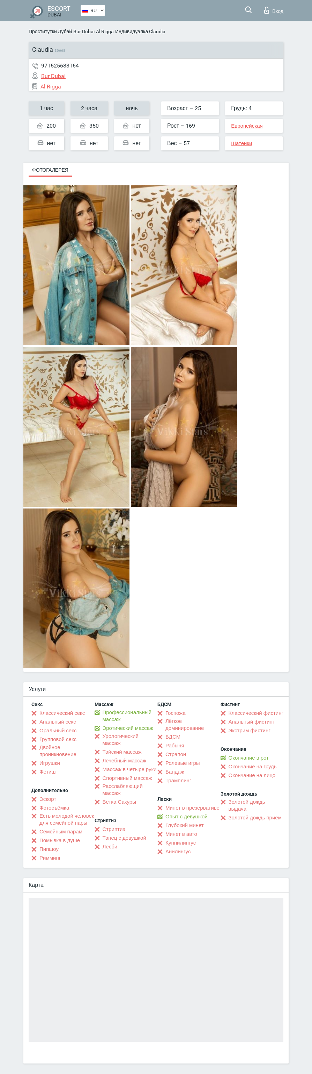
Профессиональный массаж (127, 716)
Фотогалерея (50, 170)
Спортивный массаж (127, 778)
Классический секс (62, 713)
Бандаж (174, 772)
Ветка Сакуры (119, 802)
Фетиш (47, 772)
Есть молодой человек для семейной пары (66, 819)
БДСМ (172, 737)
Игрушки (49, 763)
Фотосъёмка (54, 808)
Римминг (50, 858)
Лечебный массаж (125, 761)
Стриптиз (114, 829)
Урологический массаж (121, 739)
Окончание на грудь (253, 766)
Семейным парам (60, 831)
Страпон (175, 754)
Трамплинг (178, 780)
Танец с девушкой (124, 838)
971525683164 (60, 65)
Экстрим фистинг (249, 730)
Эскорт (47, 799)
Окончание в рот (249, 758)
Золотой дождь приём (255, 818)
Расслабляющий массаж (123, 789)
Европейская (246, 126)
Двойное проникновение (57, 751)
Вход (273, 10)
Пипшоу (49, 849)
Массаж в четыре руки (130, 769)
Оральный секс (57, 730)
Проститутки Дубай (50, 31)
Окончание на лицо (252, 775)
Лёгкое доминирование (184, 724)
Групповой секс (57, 739)
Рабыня (174, 745)
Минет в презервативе (192, 808)
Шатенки (241, 143)
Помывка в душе (59, 840)
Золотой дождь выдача (247, 805)
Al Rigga (105, 31)
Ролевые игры (182, 763)
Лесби (110, 847)
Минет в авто (181, 834)
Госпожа (175, 713)
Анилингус (178, 851)
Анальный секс (57, 722)
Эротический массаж (128, 728)
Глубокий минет (184, 825)
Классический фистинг (256, 713)
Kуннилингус (180, 843)
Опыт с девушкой (186, 816)
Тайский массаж (122, 752)
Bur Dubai (84, 31)
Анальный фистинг (252, 722)
